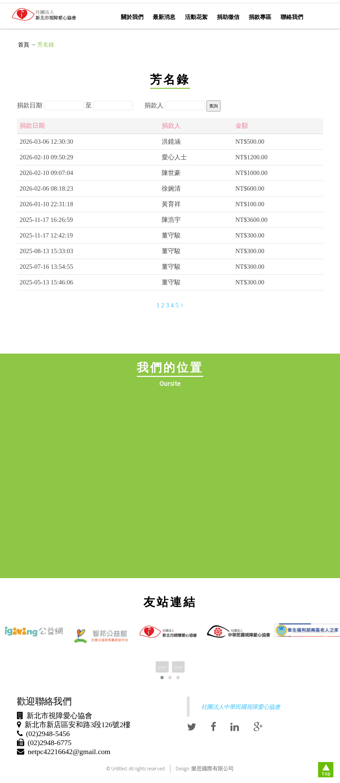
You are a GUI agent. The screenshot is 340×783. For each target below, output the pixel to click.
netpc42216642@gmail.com (69, 751)
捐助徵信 (228, 17)
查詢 (213, 105)
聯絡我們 (292, 17)
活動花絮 (196, 17)
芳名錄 (45, 44)
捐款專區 (260, 17)
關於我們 (132, 17)
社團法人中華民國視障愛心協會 (240, 706)
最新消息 (164, 17)
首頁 (23, 44)
